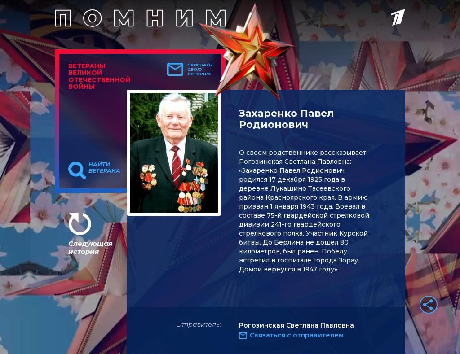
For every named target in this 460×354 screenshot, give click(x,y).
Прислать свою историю (199, 69)
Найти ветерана (104, 168)
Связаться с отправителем (297, 335)
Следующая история (90, 247)
